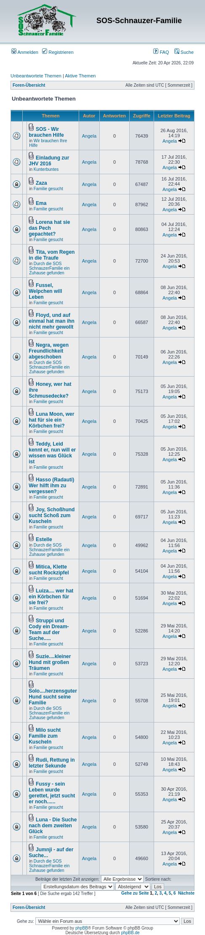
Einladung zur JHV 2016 (49, 161)
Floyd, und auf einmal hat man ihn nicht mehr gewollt (52, 321)
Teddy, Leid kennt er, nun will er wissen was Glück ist (52, 453)
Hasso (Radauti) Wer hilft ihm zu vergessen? (51, 485)
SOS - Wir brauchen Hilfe (46, 132)
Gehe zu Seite (135, 893)
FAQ (161, 52)
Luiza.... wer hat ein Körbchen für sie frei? (51, 597)
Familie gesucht (48, 188)
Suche (184, 52)
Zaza (41, 183)
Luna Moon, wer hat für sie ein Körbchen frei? (51, 420)
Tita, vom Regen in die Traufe (52, 255)
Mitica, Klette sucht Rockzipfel (49, 570)
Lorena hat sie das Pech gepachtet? (49, 228)
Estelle (44, 539)
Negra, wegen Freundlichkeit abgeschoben (49, 351)
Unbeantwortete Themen (36, 75)
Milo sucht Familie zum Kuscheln (45, 736)
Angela (89, 135)
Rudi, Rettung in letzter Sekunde (52, 763)
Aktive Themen (80, 75)
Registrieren (57, 52)
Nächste (186, 893)
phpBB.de (130, 932)
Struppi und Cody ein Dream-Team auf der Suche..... (49, 629)
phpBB (81, 928)
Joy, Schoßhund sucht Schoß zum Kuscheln (52, 515)
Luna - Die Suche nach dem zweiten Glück (53, 825)
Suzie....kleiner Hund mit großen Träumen (50, 662)
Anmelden (24, 52)
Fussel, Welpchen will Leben (45, 291)
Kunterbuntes (46, 169)
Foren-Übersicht (29, 85)
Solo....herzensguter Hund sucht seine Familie (53, 697)
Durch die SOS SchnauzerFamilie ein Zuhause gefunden (49, 268)
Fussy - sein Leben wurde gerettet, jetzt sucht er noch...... (52, 793)
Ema (41, 203)
